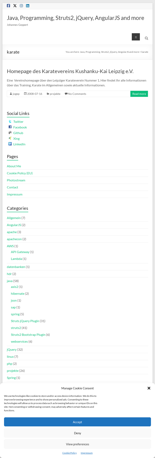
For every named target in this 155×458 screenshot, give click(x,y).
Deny (77, 433)
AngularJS (14, 225)
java (10, 281)
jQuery (12, 349)
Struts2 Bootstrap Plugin (28, 334)
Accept (77, 422)
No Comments (77, 93)
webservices (19, 341)
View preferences (77, 444)
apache (12, 232)
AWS (10, 246)
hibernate (17, 293)
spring (15, 314)
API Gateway (20, 252)
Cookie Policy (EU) (20, 173)
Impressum (87, 452)
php (9, 363)
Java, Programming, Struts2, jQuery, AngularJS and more (75, 17)
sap (13, 307)
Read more (139, 93)
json (14, 300)
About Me (14, 166)
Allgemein (14, 218)
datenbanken (16, 267)
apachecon (14, 239)
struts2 (16, 328)
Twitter (15, 121)
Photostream (16, 180)
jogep (16, 93)
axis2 (14, 286)
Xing (14, 138)
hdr (9, 274)
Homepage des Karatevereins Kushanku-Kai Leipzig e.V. (70, 71)
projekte (55, 93)
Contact (12, 187)
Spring (11, 377)
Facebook (17, 127)
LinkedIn (16, 144)
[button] (149, 388)
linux (10, 356)
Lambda (16, 259)
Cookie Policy (69, 452)
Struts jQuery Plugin (25, 321)
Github (15, 133)
